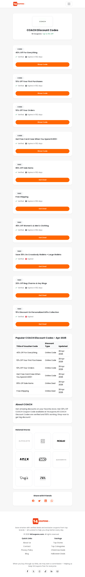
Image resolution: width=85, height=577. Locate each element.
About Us (27, 542)
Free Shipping (22, 197)
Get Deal (42, 180)
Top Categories (58, 546)
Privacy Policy (27, 550)
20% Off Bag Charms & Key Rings (31, 283)
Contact (27, 546)
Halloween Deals (58, 553)
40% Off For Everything (26, 52)
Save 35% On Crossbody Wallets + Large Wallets (38, 254)
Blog (27, 553)
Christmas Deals (58, 550)
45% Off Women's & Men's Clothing (32, 225)
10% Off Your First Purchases (29, 81)
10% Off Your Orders (25, 110)
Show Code (42, 64)
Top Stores (58, 542)
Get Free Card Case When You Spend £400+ (36, 139)
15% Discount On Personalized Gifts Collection (37, 312)
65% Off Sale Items (24, 168)
